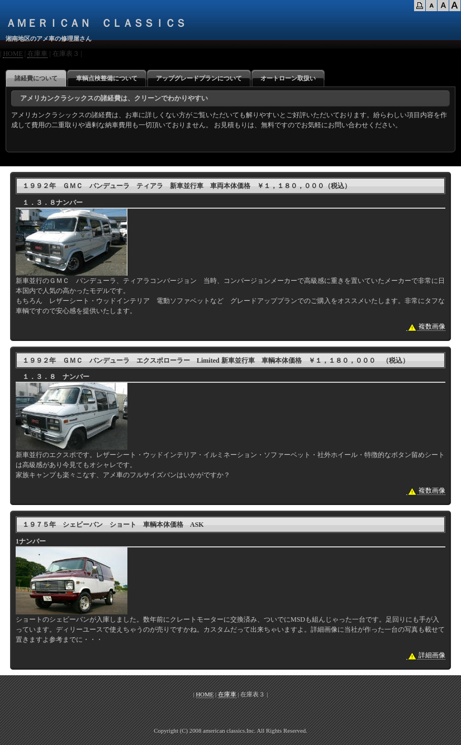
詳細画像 (425, 655)
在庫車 (37, 53)
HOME (12, 53)
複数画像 (425, 327)
